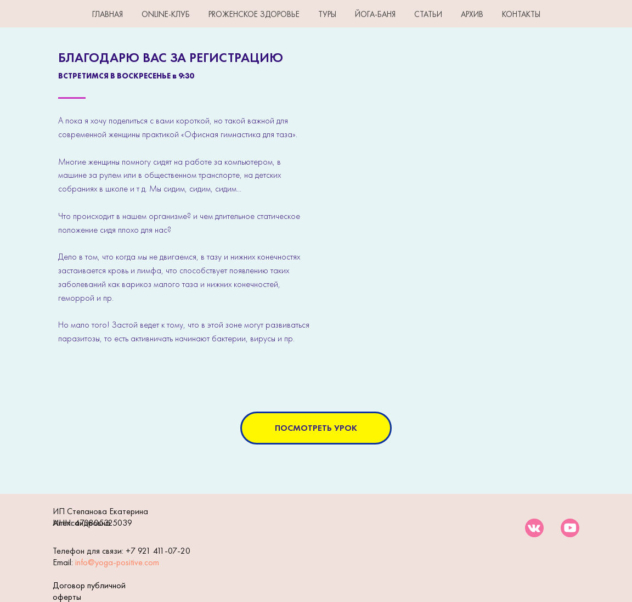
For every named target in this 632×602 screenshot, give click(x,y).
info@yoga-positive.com (117, 562)
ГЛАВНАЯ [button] (107, 14)
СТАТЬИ (428, 14)
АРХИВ (472, 14)
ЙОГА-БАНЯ (375, 14)
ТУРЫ (327, 14)
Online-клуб (166, 14)
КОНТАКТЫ (521, 14)
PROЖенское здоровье (254, 14)
